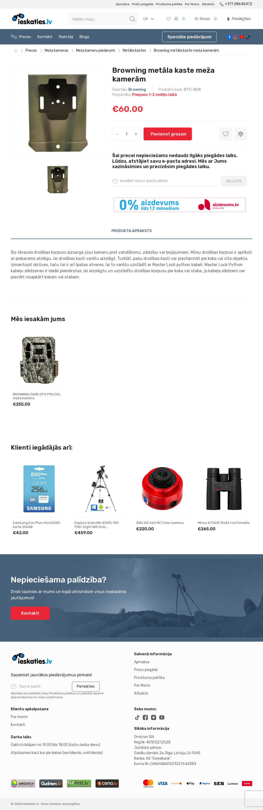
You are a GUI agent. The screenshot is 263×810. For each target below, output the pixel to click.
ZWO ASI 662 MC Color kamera (160, 523)
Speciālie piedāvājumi (189, 36)
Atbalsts (208, 4)
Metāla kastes (134, 50)
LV (145, 18)
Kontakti (44, 36)
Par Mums (192, 4)
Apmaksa (122, 4)
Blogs (84, 36)
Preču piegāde (142, 4)
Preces (21, 37)
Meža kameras (56, 50)
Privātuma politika (169, 4)
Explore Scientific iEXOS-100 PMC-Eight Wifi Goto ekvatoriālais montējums (96, 527)
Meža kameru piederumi (95, 50)
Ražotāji (66, 36)
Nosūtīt (234, 181)
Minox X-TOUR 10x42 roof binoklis (224, 523)
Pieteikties (86, 686)
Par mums (19, 717)
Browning (137, 89)
